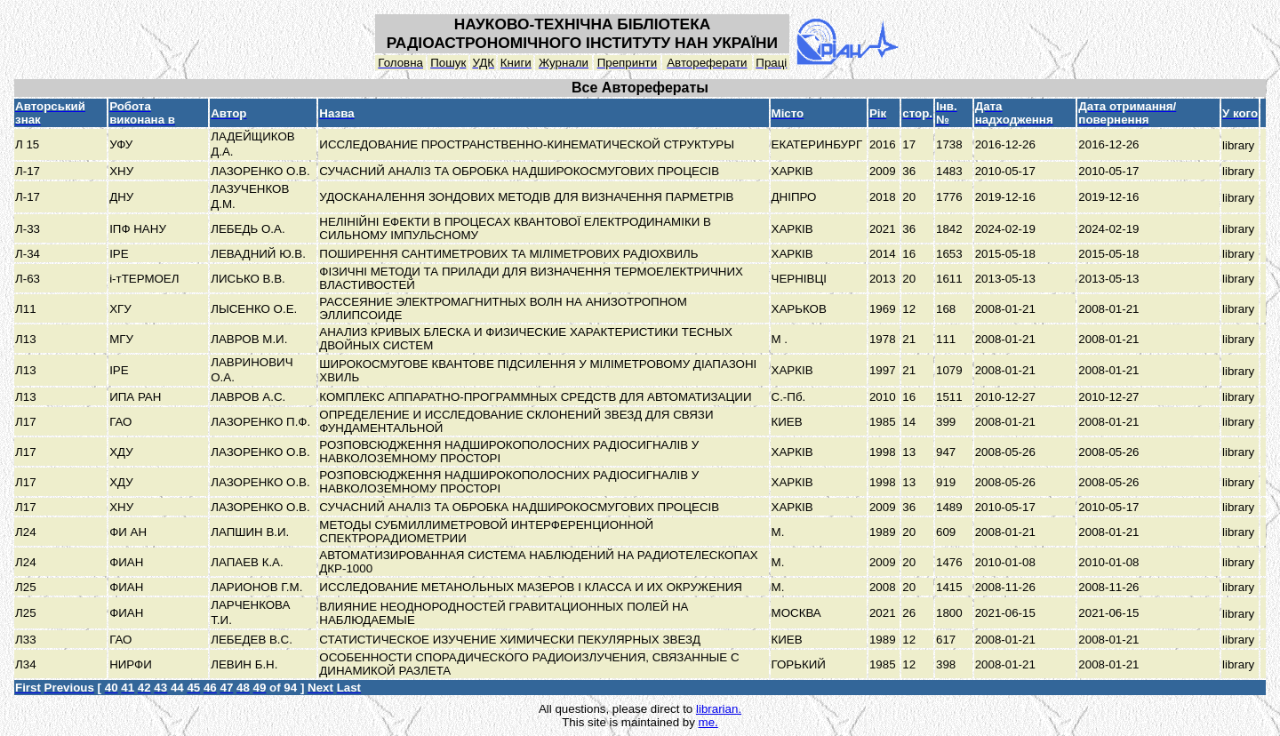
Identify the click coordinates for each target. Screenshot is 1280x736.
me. (708, 722)
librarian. (718, 709)
